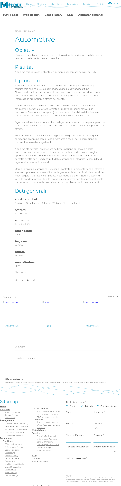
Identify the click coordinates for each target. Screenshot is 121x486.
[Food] (60, 311)
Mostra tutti (113, 297)
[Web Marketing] (17, 455)
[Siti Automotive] (49, 450)
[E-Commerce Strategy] (17, 447)
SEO (70, 15)
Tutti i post (10, 15)
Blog (34, 455)
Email (69, 423)
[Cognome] (105, 416)
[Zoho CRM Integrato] (49, 442)
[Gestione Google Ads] (49, 447)
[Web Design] (17, 453)
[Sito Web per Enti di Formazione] (49, 445)
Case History (53, 15)
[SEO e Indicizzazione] (17, 444)
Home (3, 407)
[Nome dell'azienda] (77, 440)
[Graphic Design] (17, 475)
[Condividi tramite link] (34, 280)
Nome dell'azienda (75, 435)
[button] (57, 3)
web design (31, 15)
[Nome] (77, 416)
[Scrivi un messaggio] (92, 466)
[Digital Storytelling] (17, 467)
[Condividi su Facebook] (16, 280)
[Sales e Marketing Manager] (17, 426)
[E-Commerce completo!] (49, 414)
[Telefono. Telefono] (108, 428)
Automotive (12, 325)
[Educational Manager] (17, 435)
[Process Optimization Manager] (17, 429)
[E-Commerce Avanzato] (49, 439)
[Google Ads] (17, 461)
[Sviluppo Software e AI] (17, 432)
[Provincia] (105, 440)
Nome (69, 412)
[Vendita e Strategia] (17, 458)
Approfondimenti (90, 15)
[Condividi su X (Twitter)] (22, 280)
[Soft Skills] (49, 428)
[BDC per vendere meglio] (49, 417)
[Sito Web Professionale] (49, 436)
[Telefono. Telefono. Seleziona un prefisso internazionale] (97, 428)
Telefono (98, 423)
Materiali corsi (39, 430)
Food (48, 325)
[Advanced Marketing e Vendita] (49, 422)
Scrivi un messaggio (76, 458)
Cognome (99, 412)
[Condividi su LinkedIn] (28, 280)
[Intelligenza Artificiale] (17, 464)
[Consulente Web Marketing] (17, 423)
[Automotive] (20, 311)
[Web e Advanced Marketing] (49, 425)
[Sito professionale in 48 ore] (49, 411)
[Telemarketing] (17, 473)
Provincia (98, 435)
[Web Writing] (17, 470)
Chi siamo (5, 410)
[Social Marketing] (17, 450)
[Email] (77, 428)
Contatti (36, 458)
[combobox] (78, 451)
